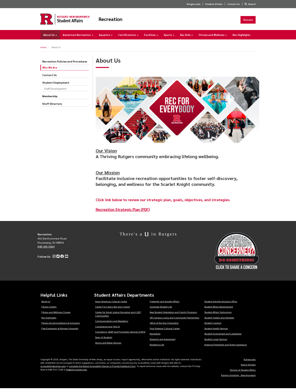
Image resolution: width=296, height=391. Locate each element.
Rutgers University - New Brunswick (238, 377)
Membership (49, 98)
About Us (50, 37)
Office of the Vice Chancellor (164, 325)
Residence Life (157, 347)
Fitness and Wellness (213, 37)
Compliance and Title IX (107, 329)
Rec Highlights (241, 37)
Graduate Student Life (161, 309)
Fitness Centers (48, 309)
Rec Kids (186, 37)
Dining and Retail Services (108, 345)
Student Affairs (214, 3)
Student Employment (55, 85)
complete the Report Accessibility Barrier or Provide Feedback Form (102, 368)
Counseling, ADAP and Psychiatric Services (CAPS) (120, 334)
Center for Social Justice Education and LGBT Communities (118, 316)
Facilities (151, 37)
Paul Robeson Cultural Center (165, 331)
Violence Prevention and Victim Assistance (225, 347)
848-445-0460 (46, 249)
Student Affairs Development (218, 309)
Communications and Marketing (111, 323)
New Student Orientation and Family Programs (173, 314)
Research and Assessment (162, 341)
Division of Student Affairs (243, 372)
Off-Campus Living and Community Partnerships (174, 320)
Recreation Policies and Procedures (64, 64)
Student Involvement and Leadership (222, 336)
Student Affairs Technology (218, 314)
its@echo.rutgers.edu (76, 372)
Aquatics (106, 37)
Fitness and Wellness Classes (55, 314)
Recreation (122, 20)
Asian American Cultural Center (111, 304)
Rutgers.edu (193, 3)
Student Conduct (212, 325)
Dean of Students (103, 339)
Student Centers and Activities (219, 320)
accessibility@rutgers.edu (53, 368)
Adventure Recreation (78, 37)
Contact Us (233, 3)
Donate (248, 21)
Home (43, 49)
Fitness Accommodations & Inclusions (60, 325)
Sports (169, 37)
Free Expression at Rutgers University (59, 331)
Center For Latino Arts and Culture (112, 309)
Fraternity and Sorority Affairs (164, 304)
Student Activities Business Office (220, 304)
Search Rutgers (248, 367)
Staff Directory (52, 106)
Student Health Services (216, 331)
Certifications (128, 37)
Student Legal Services (215, 341)
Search (252, 3)
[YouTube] (66, 259)
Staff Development (55, 91)
